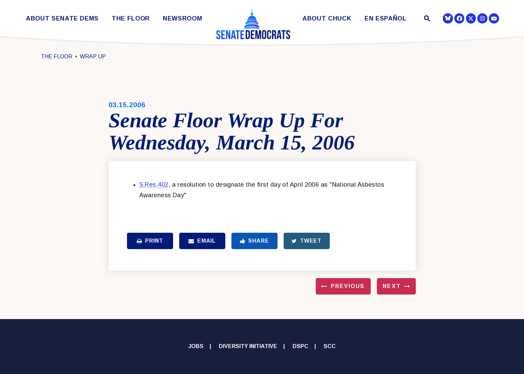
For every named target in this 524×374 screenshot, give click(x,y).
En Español (386, 18)
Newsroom (182, 18)
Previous (348, 286)
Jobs (195, 346)
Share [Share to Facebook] (254, 241)
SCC (330, 346)
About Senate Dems (62, 18)
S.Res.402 (154, 184)
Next (391, 286)
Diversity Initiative (248, 346)
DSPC (300, 346)
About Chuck (326, 18)
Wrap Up (93, 56)
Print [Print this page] (150, 241)
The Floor (131, 18)
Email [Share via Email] (202, 241)
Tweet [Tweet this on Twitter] (307, 241)
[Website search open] (426, 19)
